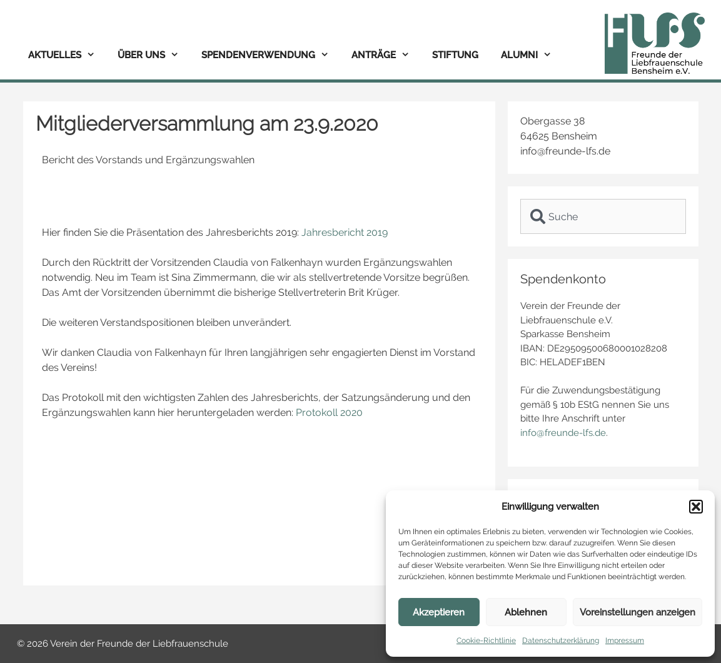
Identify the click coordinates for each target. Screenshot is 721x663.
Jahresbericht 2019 (344, 232)
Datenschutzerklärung (560, 640)
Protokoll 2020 (329, 412)
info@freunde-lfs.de (563, 432)
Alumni (532, 55)
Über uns (154, 55)
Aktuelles (67, 55)
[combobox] (602, 216)
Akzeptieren (439, 612)
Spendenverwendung (270, 55)
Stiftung (455, 55)
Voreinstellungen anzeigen (637, 612)
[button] (696, 506)
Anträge (386, 55)
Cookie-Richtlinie (486, 640)
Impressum (624, 640)
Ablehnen (526, 612)
